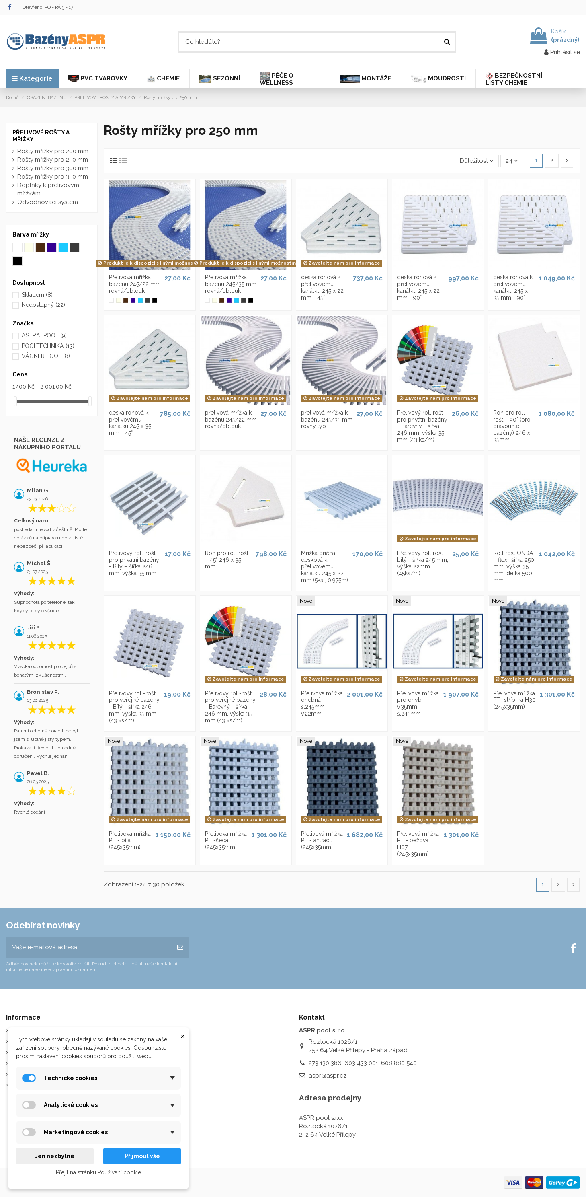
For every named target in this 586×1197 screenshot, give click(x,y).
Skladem (37, 295)
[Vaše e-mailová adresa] (88, 947)
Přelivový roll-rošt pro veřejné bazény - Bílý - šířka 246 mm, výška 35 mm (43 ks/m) (134, 707)
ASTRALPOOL (44, 335)
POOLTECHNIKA (48, 346)
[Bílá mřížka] (111, 300)
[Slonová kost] (118, 300)
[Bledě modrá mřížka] (140, 300)
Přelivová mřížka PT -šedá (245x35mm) (226, 841)
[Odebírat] (180, 947)
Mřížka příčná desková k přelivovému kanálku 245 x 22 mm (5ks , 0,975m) (324, 566)
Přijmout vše (142, 1156)
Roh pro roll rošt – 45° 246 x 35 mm (226, 560)
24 (512, 161)
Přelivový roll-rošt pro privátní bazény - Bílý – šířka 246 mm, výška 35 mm (134, 563)
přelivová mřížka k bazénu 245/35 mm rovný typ (326, 419)
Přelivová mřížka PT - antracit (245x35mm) (322, 841)
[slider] (15, 401)
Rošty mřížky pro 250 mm (52, 159)
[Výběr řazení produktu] (477, 161)
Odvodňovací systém (47, 202)
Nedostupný (43, 305)
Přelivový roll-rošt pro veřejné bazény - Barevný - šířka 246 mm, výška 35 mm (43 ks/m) (230, 707)
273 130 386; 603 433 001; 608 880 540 (363, 1063)
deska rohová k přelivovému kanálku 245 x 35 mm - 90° (513, 287)
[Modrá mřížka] (133, 300)
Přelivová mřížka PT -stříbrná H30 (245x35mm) (514, 700)
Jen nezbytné (54, 1156)
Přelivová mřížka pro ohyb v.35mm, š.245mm (418, 703)
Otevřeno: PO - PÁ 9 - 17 (48, 7)
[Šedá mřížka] (147, 300)
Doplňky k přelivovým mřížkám (48, 189)
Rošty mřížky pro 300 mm (52, 168)
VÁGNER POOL (46, 356)
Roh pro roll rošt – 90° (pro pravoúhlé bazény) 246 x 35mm (512, 426)
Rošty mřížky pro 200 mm (52, 151)
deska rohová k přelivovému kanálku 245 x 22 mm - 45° (322, 287)
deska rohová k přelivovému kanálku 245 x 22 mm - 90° (418, 287)
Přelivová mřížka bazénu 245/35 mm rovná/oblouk (230, 284)
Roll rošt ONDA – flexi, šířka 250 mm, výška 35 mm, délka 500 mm (513, 566)
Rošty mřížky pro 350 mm (52, 176)
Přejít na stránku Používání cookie (98, 1172)
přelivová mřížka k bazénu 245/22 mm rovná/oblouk (231, 419)
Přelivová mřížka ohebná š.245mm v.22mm (322, 703)
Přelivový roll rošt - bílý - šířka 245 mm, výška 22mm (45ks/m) (422, 563)
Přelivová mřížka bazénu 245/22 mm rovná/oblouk (135, 284)
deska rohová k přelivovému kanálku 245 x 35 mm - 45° (130, 422)
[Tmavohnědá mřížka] (125, 300)
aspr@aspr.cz (327, 1075)
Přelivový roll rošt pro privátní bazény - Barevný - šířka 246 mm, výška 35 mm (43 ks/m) (422, 426)
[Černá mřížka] (154, 300)
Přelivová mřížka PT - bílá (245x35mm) (130, 841)
